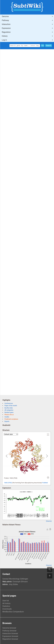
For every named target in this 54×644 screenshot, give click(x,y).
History (5, 36)
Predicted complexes (11, 419)
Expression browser (10, 636)
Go (42, 46)
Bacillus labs (8, 408)
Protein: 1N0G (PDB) (10, 478)
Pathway (5, 20)
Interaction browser (10, 634)
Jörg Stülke (13, 585)
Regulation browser (10, 639)
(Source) (49, 521)
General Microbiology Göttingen (15, 579)
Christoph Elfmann (20, 582)
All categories (8, 410)
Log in (4, 40)
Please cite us (9, 415)
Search (48, 46)
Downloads (7, 609)
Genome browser (9, 628)
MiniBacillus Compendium (13, 612)
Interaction (6, 24)
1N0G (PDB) (8, 483)
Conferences (8, 404)
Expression (6, 28)
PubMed (45, 483)
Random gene (8, 413)
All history (6, 604)
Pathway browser (9, 631)
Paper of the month (10, 406)
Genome (5, 16)
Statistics (6, 606)
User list (5, 601)
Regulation (6, 32)
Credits (6, 417)
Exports (6, 422)
